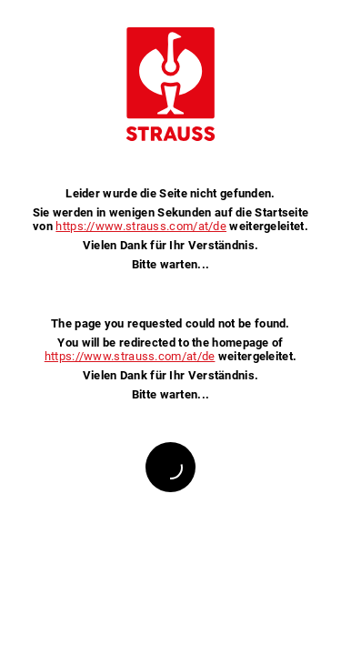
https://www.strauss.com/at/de (140, 226)
